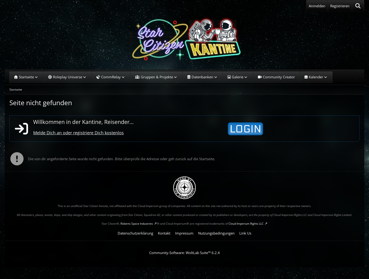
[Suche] (358, 6)
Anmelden (317, 6)
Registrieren (339, 6)
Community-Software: (184, 252)
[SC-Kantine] (184, 39)
